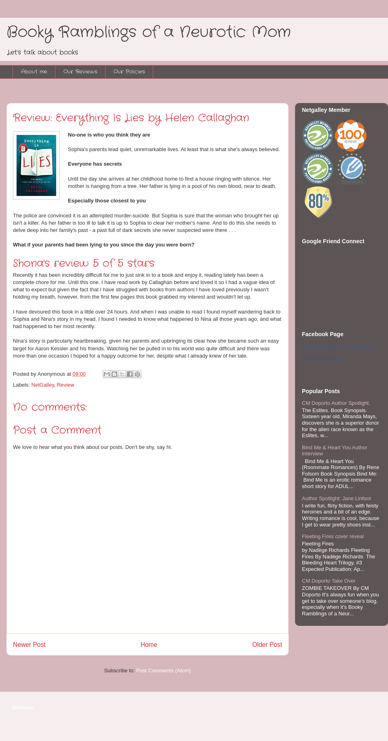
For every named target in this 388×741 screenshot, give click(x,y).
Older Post (267, 644)
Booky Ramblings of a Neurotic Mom (148, 32)
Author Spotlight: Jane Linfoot (336, 498)
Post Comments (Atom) (163, 670)
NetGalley (43, 385)
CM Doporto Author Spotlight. (336, 403)
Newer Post (29, 644)
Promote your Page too (325, 358)
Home (149, 644)
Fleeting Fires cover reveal (333, 536)
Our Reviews (80, 72)
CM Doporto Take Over (329, 581)
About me (34, 72)
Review (65, 385)
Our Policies (129, 72)
